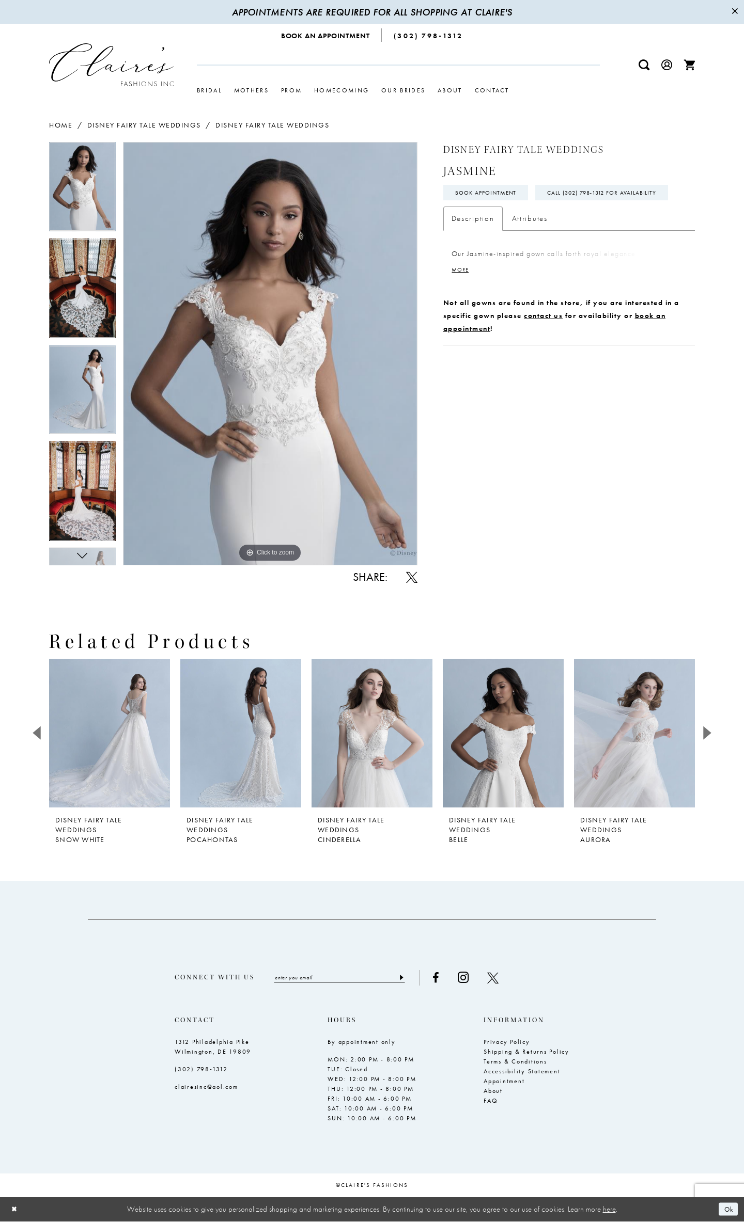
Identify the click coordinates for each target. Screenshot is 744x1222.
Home (60, 125)
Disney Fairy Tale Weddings (144, 125)
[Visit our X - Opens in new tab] (508, 978)
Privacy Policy (507, 1043)
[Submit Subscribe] (415, 978)
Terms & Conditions (515, 1062)
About (493, 1092)
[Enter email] (347, 978)
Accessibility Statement (522, 1072)
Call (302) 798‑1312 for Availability (516, 219)
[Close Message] (735, 12)
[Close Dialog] (15, 1210)
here (609, 1209)
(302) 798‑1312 (201, 1070)
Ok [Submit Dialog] (727, 1210)
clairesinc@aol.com (206, 1088)
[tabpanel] (82, 190)
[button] (667, 64)
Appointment (504, 1082)
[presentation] (109, 733)
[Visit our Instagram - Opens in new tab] (478, 978)
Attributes (530, 245)
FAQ (491, 1102)
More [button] (461, 297)
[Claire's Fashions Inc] (111, 64)
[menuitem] (325, 35)
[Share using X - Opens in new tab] (411, 577)
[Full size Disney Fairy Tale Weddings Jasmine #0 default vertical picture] (270, 353)
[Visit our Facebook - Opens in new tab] (450, 978)
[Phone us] (428, 35)
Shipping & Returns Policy (526, 1053)
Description (473, 245)
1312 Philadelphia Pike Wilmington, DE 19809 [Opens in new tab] (213, 1048)
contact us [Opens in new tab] (543, 343)
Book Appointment (489, 194)
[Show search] (644, 64)
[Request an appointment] (325, 35)
